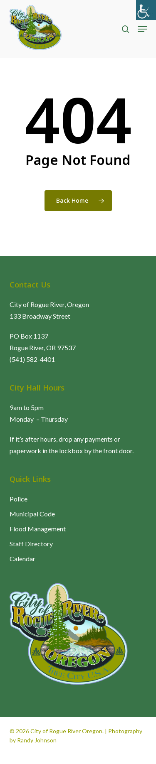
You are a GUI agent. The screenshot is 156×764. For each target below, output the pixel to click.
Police (18, 499)
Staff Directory (31, 544)
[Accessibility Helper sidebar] (146, 10)
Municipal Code (32, 514)
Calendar (22, 559)
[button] (142, 29)
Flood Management (38, 529)
